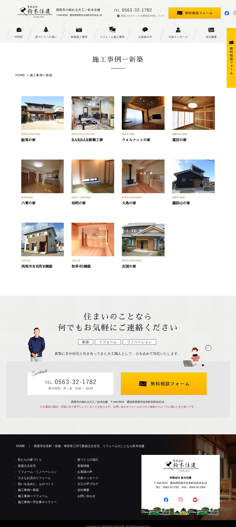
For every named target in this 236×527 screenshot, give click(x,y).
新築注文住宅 (27, 465)
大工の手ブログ (87, 484)
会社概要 (83, 490)
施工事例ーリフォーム (33, 496)
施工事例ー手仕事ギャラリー (37, 502)
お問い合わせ (86, 496)
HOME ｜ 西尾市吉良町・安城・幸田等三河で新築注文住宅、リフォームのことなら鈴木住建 (80, 446)
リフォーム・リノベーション (37, 471)
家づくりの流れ (87, 459)
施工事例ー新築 (28, 490)
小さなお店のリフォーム (34, 478)
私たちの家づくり (30, 459)
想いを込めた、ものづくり (36, 484)
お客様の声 (84, 471)
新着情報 (83, 465)
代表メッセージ (87, 478)
